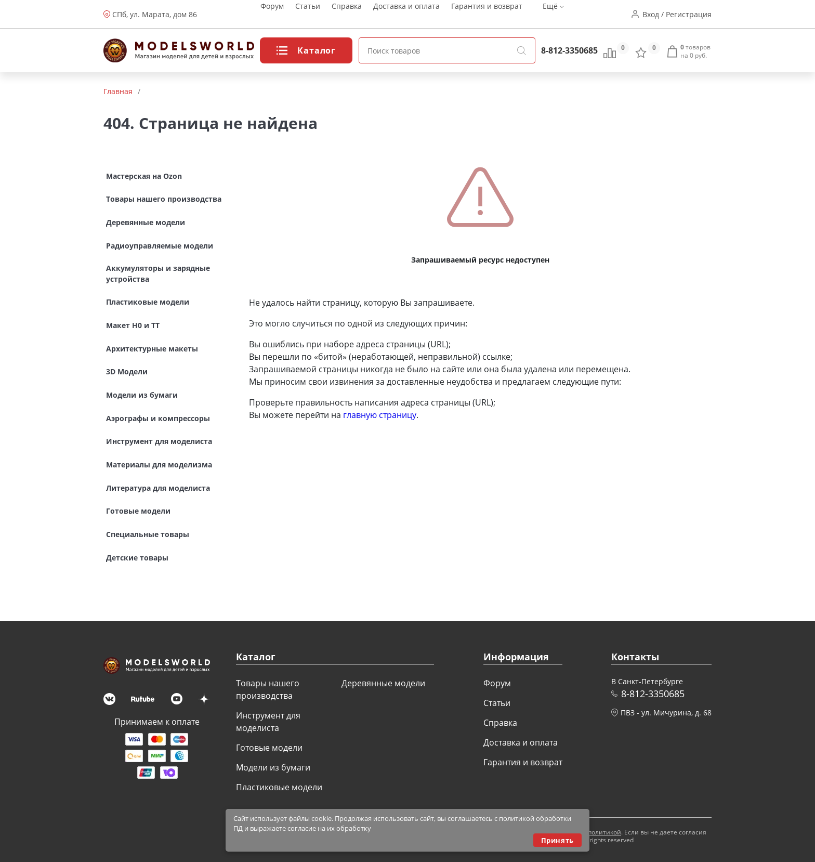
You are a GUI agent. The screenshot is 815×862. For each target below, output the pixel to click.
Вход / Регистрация (677, 14)
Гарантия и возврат (486, 14)
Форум (272, 14)
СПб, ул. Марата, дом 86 (154, 14)
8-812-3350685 (569, 50)
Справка (347, 14)
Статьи (307, 14)
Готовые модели (269, 747)
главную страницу (379, 415)
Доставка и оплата (406, 14)
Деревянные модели (383, 683)
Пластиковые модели (279, 787)
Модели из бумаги (273, 767)
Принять (557, 840)
